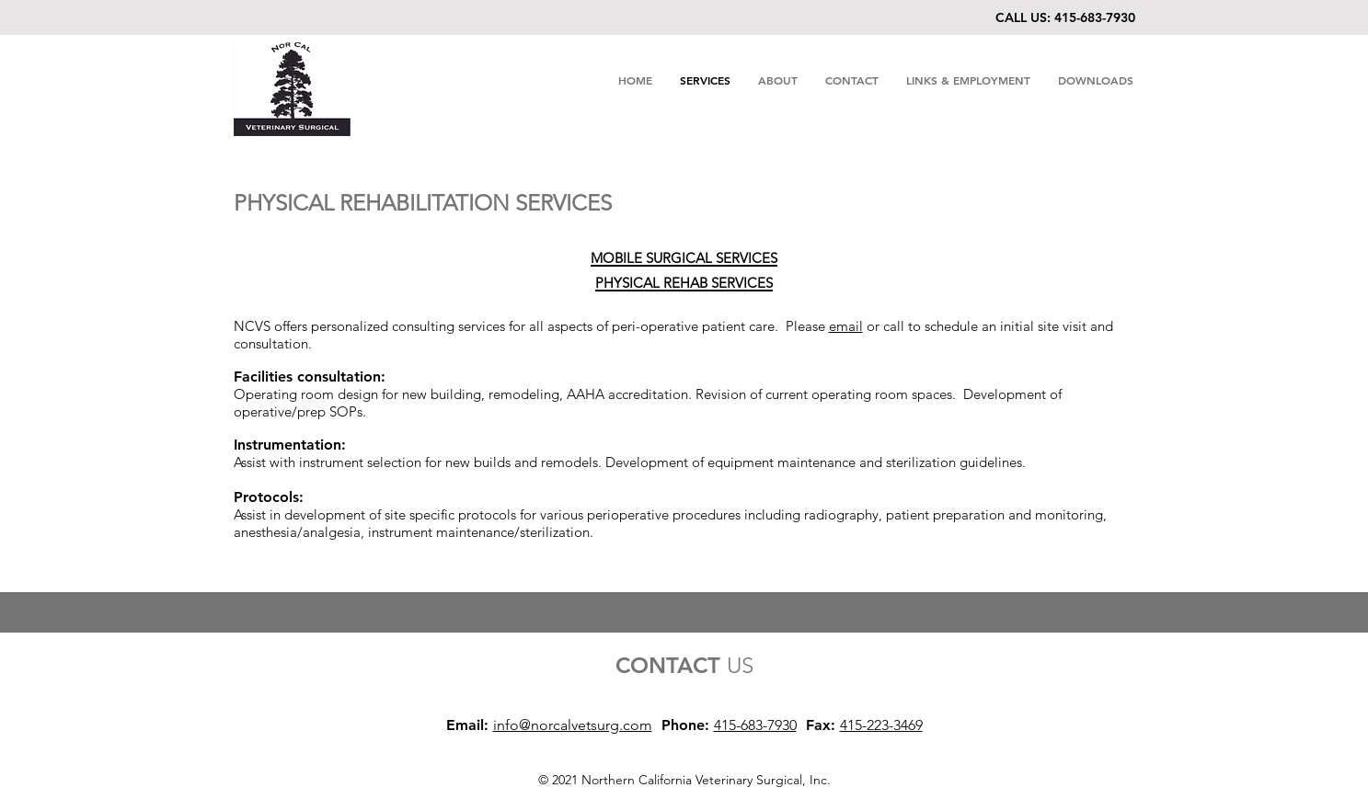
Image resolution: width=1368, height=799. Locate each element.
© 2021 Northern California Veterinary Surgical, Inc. (684, 779)
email (846, 326)
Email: (467, 725)
